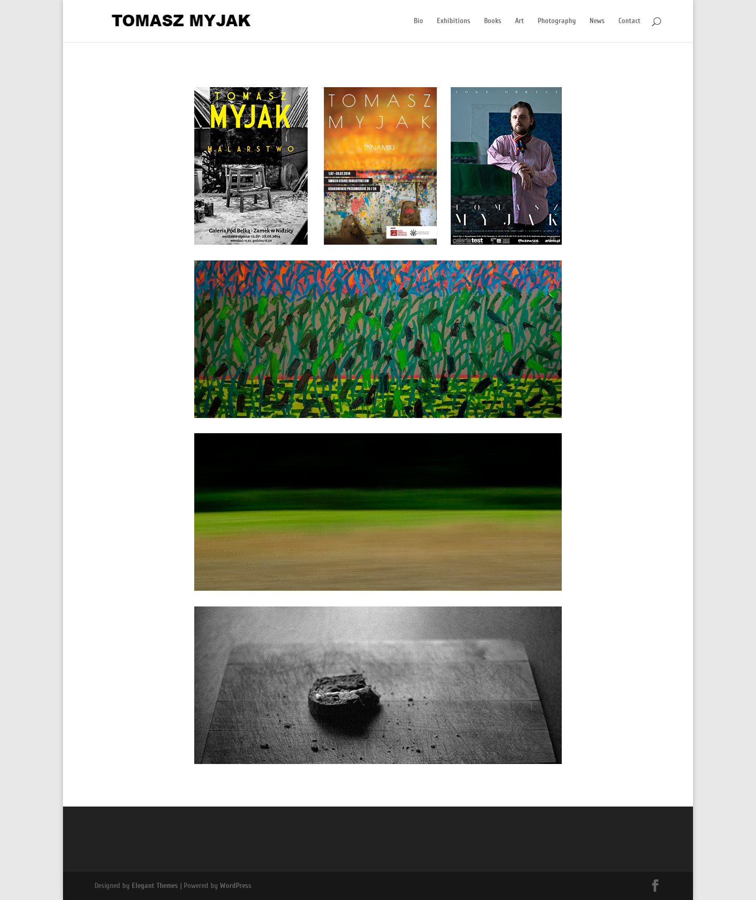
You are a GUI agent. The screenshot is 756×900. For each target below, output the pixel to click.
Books (492, 21)
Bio (418, 21)
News (597, 21)
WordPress (235, 885)
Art (519, 21)
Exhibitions (453, 21)
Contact (629, 21)
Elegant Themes (155, 885)
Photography (557, 21)
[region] (378, 166)
